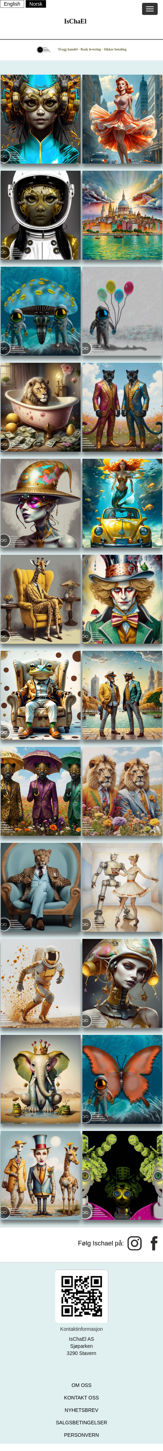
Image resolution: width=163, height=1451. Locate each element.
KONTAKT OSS (81, 1397)
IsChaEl (75, 21)
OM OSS (81, 1385)
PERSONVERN (81, 1435)
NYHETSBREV (81, 1410)
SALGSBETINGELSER (81, 1422)
